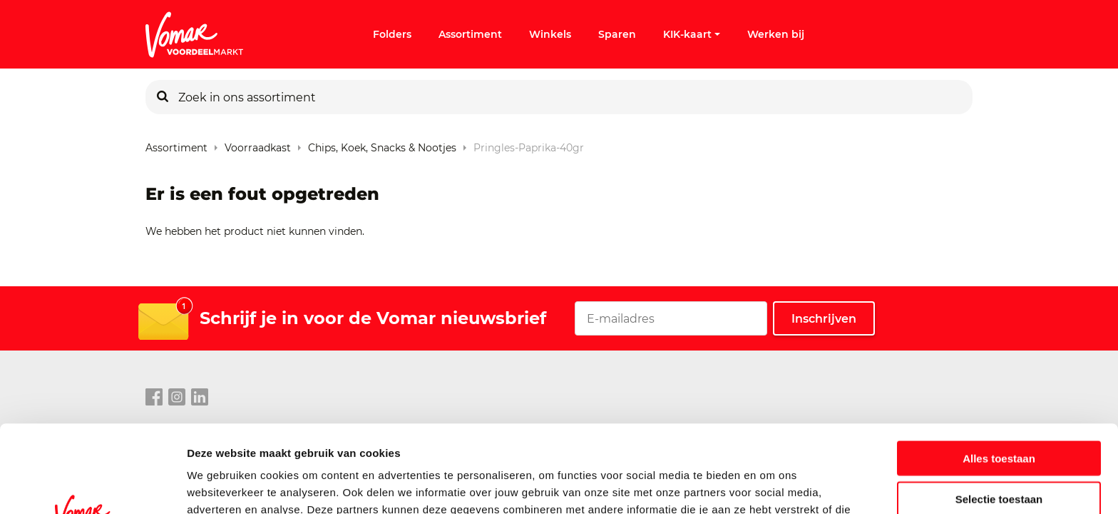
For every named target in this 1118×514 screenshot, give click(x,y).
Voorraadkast (258, 144)
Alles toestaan (999, 371)
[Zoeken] (162, 97)
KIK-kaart (691, 34)
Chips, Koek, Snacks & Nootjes (382, 144)
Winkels (550, 34)
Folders (392, 34)
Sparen (617, 34)
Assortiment (470, 34)
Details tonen (770, 486)
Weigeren (998, 451)
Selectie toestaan (999, 411)
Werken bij (775, 34)
